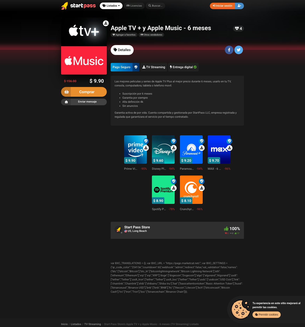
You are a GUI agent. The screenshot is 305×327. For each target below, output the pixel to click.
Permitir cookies (266, 314)
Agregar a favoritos (124, 34)
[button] (155, 6)
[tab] (122, 50)
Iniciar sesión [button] (222, 5)
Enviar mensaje (84, 102)
